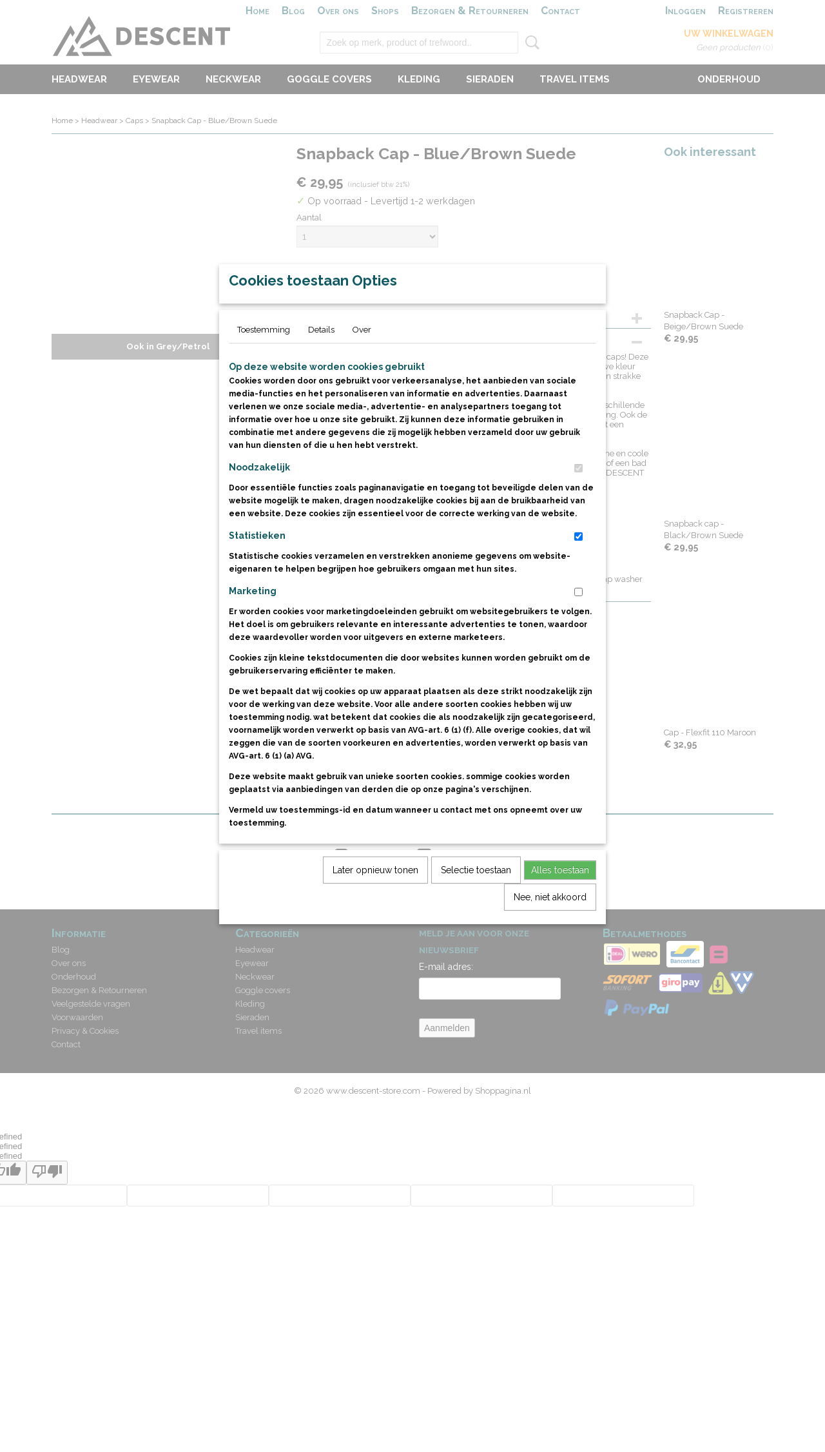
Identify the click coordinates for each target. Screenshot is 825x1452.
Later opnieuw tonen (375, 900)
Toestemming (263, 359)
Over (362, 359)
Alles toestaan (560, 900)
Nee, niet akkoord (550, 927)
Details (321, 359)
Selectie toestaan (476, 900)
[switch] (578, 498)
